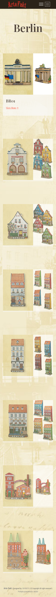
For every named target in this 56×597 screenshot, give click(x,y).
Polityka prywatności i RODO (28, 592)
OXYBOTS (25, 588)
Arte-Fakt (8, 588)
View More (12, 109)
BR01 (10, 102)
